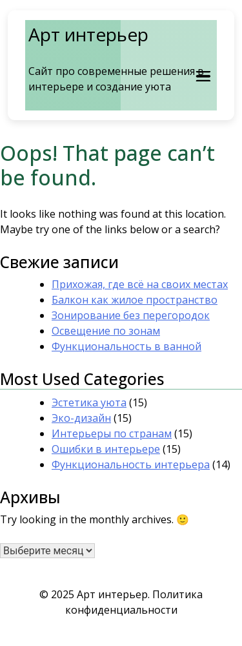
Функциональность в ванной (126, 346)
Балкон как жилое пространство (134, 300)
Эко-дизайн (81, 418)
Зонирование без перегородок (131, 315)
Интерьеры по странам (112, 433)
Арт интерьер (88, 34)
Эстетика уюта (89, 402)
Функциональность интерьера (131, 464)
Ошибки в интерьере (106, 449)
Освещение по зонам (106, 331)
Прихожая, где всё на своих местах (140, 284)
